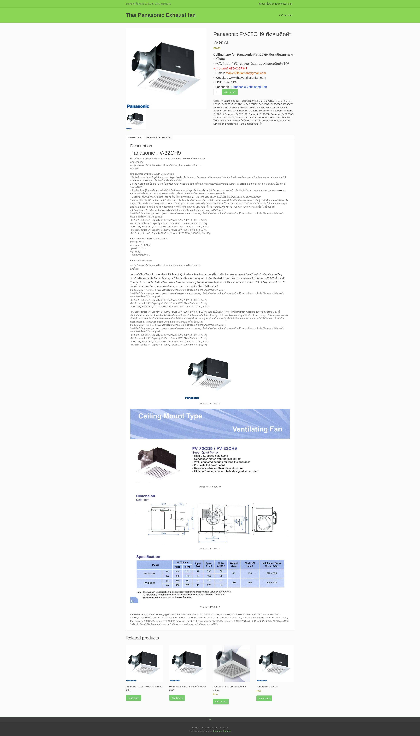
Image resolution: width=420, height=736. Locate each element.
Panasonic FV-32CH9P (236, 113)
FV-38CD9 (288, 104)
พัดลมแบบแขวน (270, 120)
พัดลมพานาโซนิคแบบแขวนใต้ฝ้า (246, 120)
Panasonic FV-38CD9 (223, 117)
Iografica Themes (222, 730)
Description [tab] (134, 137)
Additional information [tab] (158, 137)
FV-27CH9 (268, 100)
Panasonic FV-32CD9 (247, 110)
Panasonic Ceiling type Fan (251, 107)
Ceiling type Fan (232, 100)
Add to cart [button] (220, 701)
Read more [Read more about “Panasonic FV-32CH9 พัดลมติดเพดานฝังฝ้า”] (133, 697)
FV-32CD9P (227, 104)
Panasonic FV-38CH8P (269, 117)
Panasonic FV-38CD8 (259, 113)
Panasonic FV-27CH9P (224, 110)
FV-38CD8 (264, 104)
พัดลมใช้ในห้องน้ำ (253, 123)
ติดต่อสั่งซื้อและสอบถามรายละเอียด (275, 3)
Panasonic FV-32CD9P (270, 110)
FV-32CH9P (252, 104)
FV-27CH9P (280, 100)
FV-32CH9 (239, 104)
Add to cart (229, 91)
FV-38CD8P (276, 104)
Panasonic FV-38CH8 (246, 117)
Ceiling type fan (254, 100)
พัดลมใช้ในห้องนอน (234, 123)
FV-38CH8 (218, 107)
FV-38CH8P (231, 107)
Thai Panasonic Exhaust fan (161, 15)
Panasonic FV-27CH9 (276, 107)
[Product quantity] (217, 92)
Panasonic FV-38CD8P (282, 113)
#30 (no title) (285, 15)
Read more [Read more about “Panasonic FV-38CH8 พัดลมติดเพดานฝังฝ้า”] (177, 697)
